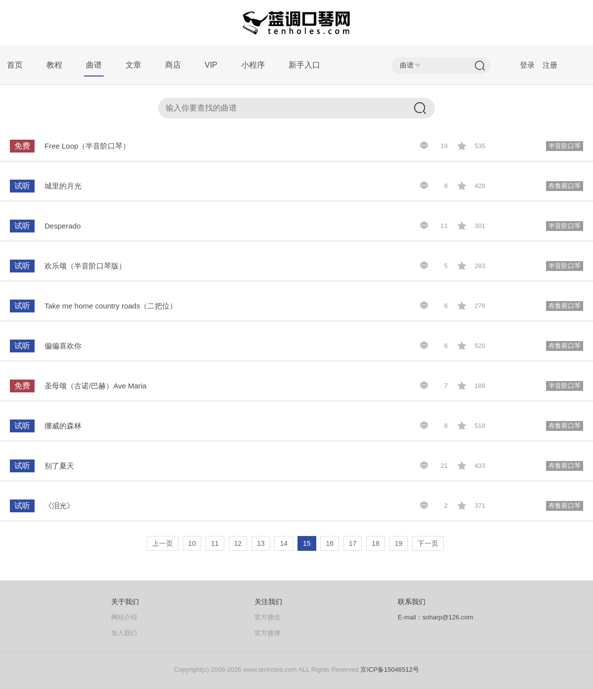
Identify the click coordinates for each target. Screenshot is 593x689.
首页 (15, 65)
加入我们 (124, 633)
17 (353, 543)
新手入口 (304, 65)
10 (192, 543)
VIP (211, 65)
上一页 (162, 543)
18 (376, 543)
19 (399, 543)
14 (284, 543)
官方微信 (267, 617)
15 (307, 543)
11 (215, 543)
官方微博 (267, 633)
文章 (133, 65)
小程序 (253, 65)
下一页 (428, 543)
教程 (54, 65)
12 (238, 543)
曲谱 (94, 65)
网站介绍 (124, 617)
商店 (173, 65)
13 (261, 543)
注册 (550, 65)
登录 (527, 65)
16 (330, 543)
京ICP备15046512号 (389, 669)
